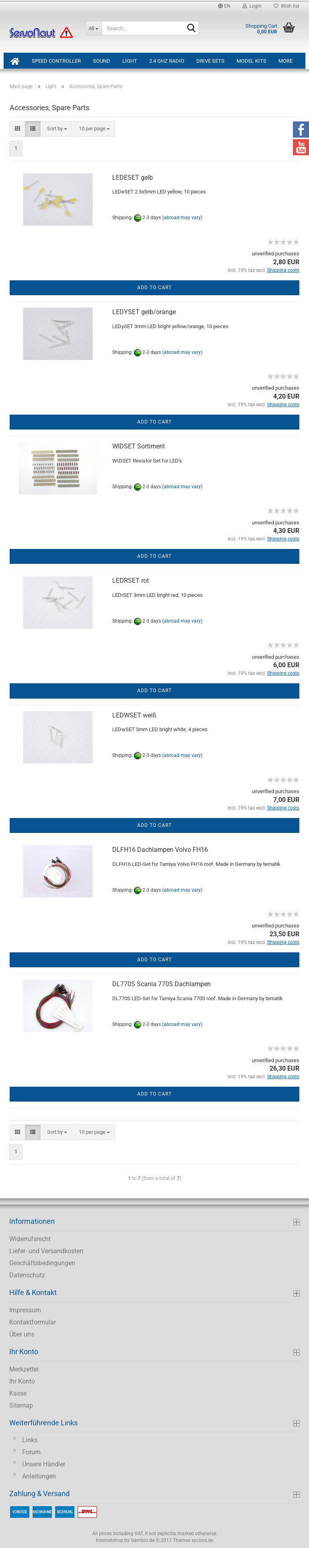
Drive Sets (210, 61)
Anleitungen (39, 1476)
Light (129, 61)
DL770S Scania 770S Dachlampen (161, 984)
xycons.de (202, 1540)
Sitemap (21, 1405)
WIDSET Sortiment (138, 446)
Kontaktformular (32, 1322)
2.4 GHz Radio (166, 61)
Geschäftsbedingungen (42, 1263)
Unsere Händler (43, 1464)
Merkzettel (24, 1369)
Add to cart (154, 287)
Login (252, 6)
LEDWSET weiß (134, 715)
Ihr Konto (22, 1381)
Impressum (25, 1310)
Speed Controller (56, 61)
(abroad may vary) (182, 218)
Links (29, 1440)
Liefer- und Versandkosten (46, 1251)
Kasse (18, 1393)
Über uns (21, 1334)
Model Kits (251, 61)
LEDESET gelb (132, 177)
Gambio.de (142, 1540)
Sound (101, 61)
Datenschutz (27, 1275)
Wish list (286, 6)
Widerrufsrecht (30, 1239)
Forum (31, 1452)
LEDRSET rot (130, 580)
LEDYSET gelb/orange (144, 312)
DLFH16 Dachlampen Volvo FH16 (160, 849)
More (285, 61)
